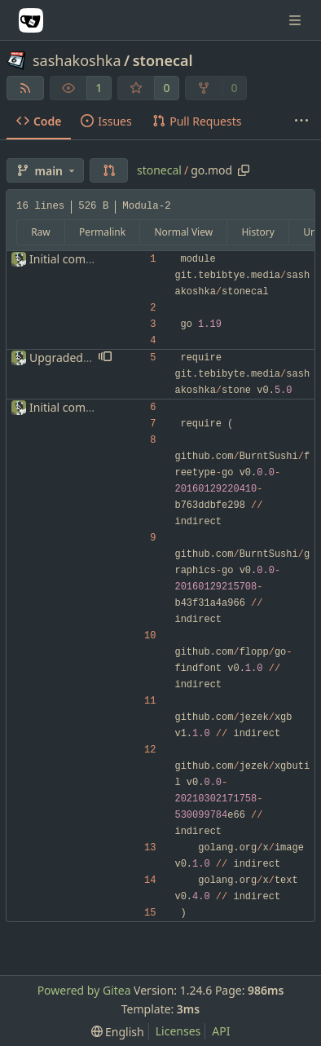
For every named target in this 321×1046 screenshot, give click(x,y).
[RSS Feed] (25, 88)
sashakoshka (77, 60)
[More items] (301, 121)
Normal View (183, 232)
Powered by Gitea (84, 990)
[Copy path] (243, 170)
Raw (41, 232)
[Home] (31, 20)
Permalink (102, 232)
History (257, 232)
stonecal (163, 60)
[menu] (117, 1031)
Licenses (178, 1031)
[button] (109, 170)
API (221, 1031)
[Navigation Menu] (296, 20)
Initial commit (66, 259)
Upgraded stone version (93, 357)
